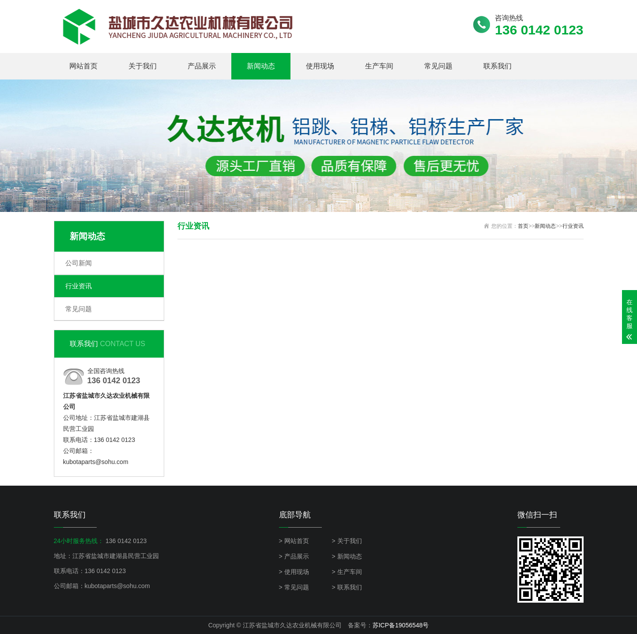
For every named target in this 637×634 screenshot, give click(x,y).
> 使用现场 (294, 571)
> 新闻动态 (347, 556)
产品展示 (202, 66)
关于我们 (142, 66)
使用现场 (320, 66)
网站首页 (83, 66)
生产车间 (379, 66)
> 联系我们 (347, 587)
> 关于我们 (347, 540)
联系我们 (497, 66)
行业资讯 (78, 286)
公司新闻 (78, 263)
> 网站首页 (294, 540)
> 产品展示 (294, 556)
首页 (523, 226)
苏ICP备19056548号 (401, 625)
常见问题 (438, 66)
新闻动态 (261, 66)
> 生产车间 (347, 571)
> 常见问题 (294, 587)
